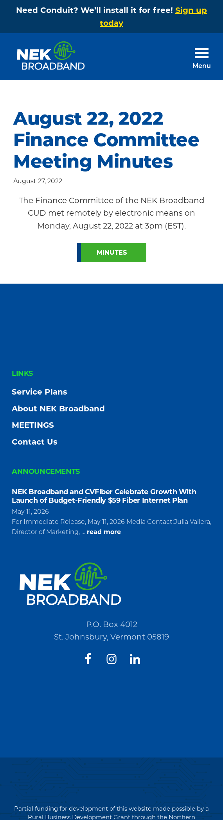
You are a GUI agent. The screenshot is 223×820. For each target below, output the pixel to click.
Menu (201, 66)
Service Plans (39, 392)
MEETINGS (33, 425)
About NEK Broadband (58, 408)
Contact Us (35, 442)
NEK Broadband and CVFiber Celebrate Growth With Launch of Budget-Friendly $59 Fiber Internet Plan (104, 496)
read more (104, 532)
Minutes (112, 252)
